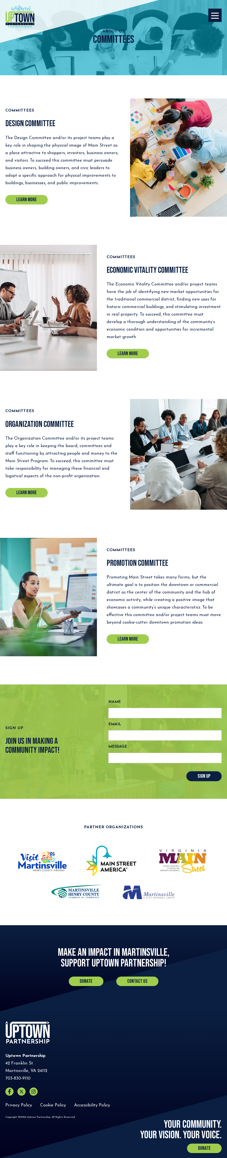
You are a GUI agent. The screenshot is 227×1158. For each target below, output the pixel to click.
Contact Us (137, 981)
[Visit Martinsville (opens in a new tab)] (42, 861)
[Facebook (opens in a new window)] (9, 1091)
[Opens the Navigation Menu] (215, 15)
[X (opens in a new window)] (21, 1091)
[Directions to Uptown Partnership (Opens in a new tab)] (26, 1067)
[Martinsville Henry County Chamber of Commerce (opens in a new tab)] (77, 891)
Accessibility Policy (92, 1105)
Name (114, 702)
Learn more (26, 199)
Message (117, 747)
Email (114, 724)
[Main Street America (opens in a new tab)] (111, 861)
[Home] (19, 16)
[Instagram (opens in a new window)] (33, 1091)
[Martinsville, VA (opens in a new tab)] (148, 891)
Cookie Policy (53, 1105)
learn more (26, 492)
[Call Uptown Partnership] (18, 1078)
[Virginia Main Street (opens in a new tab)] (182, 861)
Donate (86, 981)
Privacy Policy (18, 1105)
